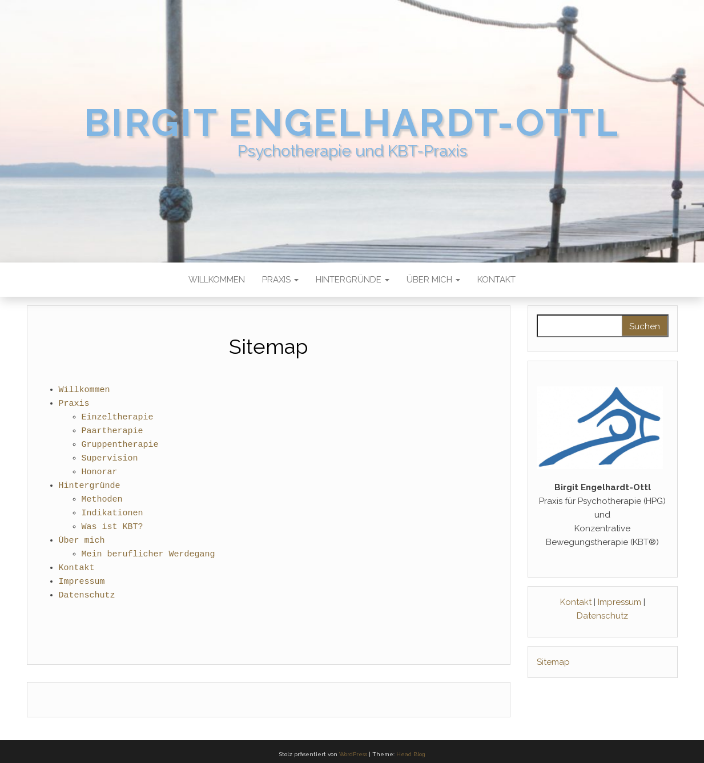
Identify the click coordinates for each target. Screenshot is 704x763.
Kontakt (496, 279)
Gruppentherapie (120, 445)
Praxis (280, 279)
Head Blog (410, 754)
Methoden (102, 500)
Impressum (82, 582)
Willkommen (216, 279)
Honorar (100, 472)
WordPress (353, 754)
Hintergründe (352, 279)
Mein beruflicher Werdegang (148, 554)
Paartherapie (112, 431)
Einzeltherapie (118, 417)
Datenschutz (87, 595)
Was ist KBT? (112, 527)
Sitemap (553, 662)
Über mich (433, 279)
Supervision (110, 459)
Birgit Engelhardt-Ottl (352, 122)
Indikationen (112, 513)
